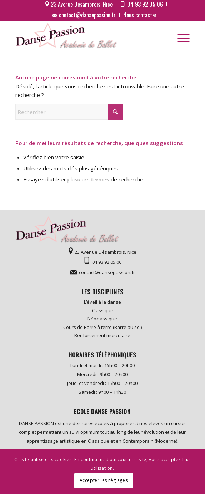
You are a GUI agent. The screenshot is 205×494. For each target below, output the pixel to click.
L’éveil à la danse (102, 302)
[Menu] (180, 36)
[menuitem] (79, 4)
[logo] (85, 36)
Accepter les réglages (104, 480)
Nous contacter (140, 15)
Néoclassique (102, 318)
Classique (102, 310)
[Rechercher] (68, 112)
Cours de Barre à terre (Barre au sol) (102, 327)
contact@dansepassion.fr (87, 15)
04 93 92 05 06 (106, 262)
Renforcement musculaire (102, 335)
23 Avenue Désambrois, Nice (105, 252)
